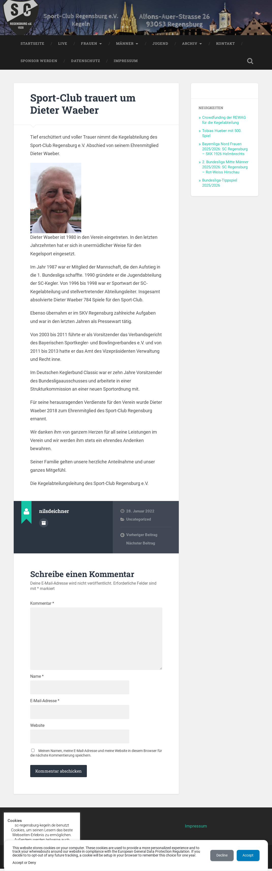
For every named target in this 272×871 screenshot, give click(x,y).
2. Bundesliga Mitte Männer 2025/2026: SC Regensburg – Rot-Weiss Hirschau (225, 167)
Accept (248, 855)
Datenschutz (85, 61)
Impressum (126, 61)
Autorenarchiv (43, 523)
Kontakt (225, 44)
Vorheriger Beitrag (141, 535)
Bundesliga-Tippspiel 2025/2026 (219, 183)
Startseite (32, 44)
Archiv (189, 44)
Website (37, 728)
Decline (221, 855)
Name (37, 678)
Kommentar (42, 604)
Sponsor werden (39, 61)
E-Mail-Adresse (44, 703)
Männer (125, 44)
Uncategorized (138, 520)
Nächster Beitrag (140, 543)
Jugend (160, 44)
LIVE (62, 44)
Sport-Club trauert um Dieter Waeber (84, 104)
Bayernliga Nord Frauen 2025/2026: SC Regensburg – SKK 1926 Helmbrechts (225, 149)
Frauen (89, 44)
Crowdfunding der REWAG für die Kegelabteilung (224, 120)
